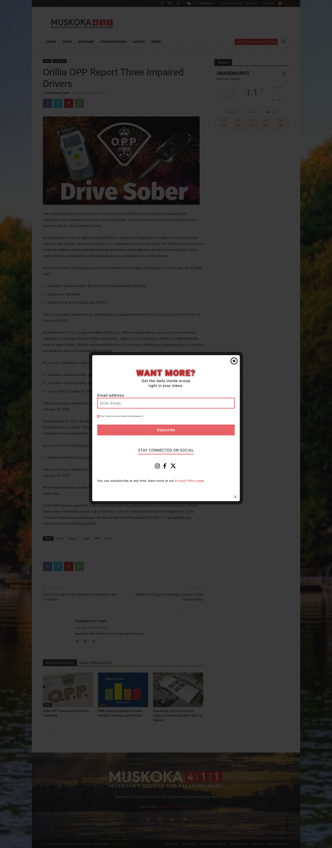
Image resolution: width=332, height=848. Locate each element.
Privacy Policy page (189, 480)
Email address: (111, 395)
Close (234, 360)
